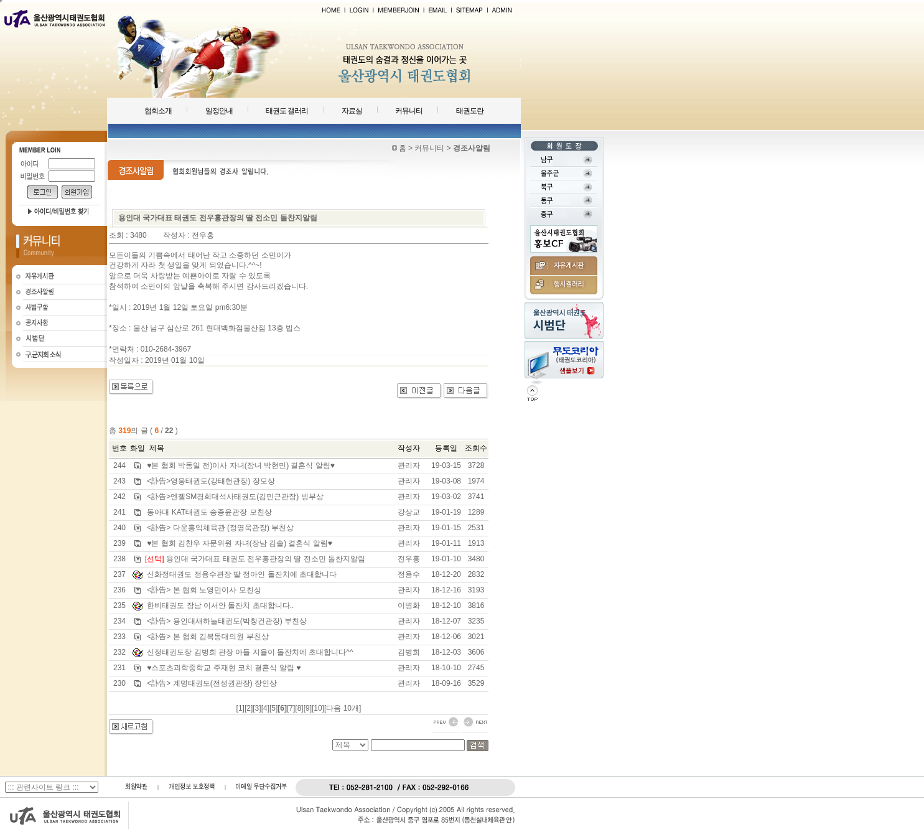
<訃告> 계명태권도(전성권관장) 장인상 (212, 683)
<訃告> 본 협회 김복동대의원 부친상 (207, 636)
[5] (273, 708)
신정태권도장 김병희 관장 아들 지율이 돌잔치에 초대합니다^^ (250, 652)
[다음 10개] (342, 708)
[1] (240, 708)
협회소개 (158, 110)
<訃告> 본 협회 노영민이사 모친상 (204, 590)
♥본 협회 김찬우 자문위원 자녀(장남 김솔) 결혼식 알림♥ (239, 543)
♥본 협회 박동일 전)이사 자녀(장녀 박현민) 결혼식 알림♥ (241, 465)
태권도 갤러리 (287, 110)
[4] (265, 708)
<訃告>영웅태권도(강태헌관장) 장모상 (210, 481)
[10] (318, 708)
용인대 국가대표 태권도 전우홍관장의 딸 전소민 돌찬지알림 (265, 558)
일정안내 (219, 110)
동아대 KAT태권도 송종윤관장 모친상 (209, 512)
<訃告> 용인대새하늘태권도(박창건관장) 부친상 (227, 621)
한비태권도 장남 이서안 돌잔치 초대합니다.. (220, 605)
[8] (299, 708)
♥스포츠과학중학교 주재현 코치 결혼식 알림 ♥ (224, 667)
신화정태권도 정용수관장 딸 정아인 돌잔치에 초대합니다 (242, 574)
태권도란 (469, 110)
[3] (257, 708)
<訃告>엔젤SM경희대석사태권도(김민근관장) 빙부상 (235, 496)
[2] (249, 708)
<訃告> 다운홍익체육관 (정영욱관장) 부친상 (220, 527)
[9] (308, 708)
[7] (291, 708)
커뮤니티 (408, 110)
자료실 (352, 110)
